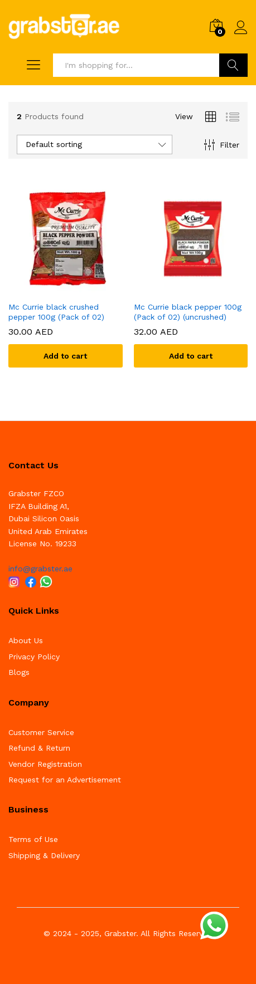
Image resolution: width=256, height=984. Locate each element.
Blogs (19, 672)
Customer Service (41, 732)
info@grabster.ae (40, 568)
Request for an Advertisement (64, 779)
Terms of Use (33, 839)
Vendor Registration (45, 764)
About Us (25, 640)
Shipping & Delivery (44, 855)
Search (233, 65)
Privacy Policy (34, 656)
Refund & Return (39, 747)
